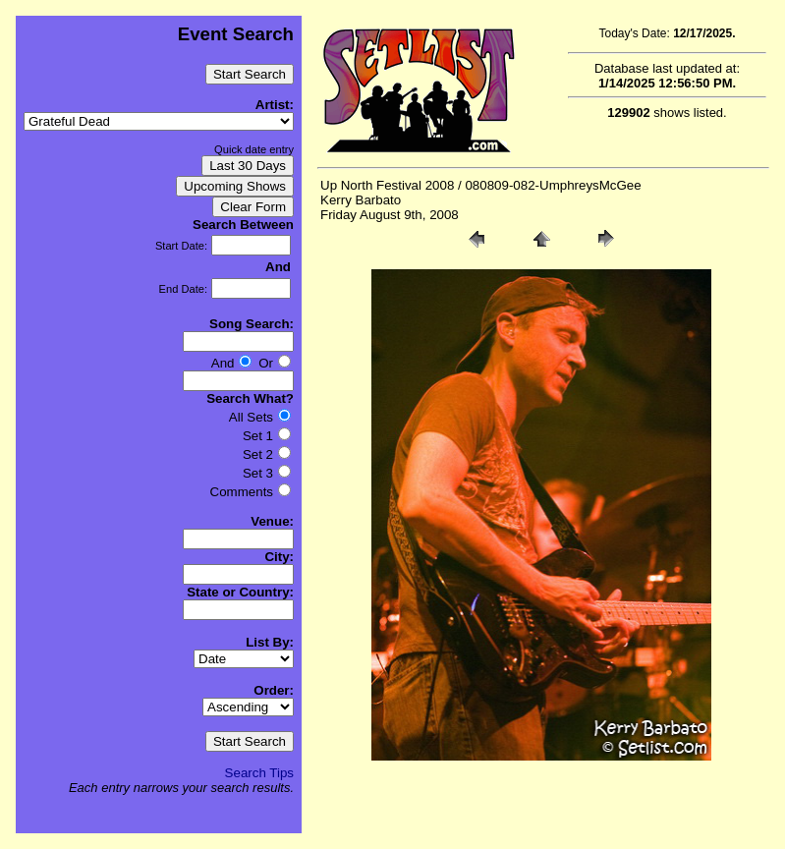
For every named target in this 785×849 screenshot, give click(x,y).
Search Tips (259, 772)
